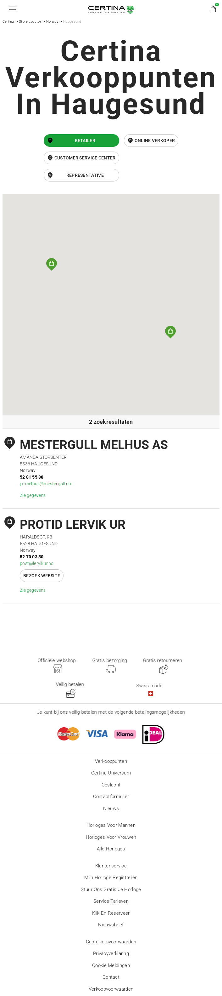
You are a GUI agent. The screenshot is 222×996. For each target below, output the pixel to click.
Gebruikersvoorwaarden (111, 942)
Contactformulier (111, 796)
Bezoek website (41, 575)
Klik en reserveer (111, 913)
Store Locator (30, 22)
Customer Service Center (85, 157)
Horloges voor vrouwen (111, 837)
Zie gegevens (33, 495)
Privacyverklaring (111, 953)
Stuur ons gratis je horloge (111, 889)
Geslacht (111, 785)
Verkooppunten (111, 761)
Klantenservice (111, 866)
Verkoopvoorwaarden (111, 989)
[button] (11, 9)
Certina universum (111, 773)
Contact (111, 977)
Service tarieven (111, 901)
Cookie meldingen (111, 965)
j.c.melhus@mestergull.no (45, 483)
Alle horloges (111, 849)
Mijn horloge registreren (110, 877)
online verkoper (155, 140)
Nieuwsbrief (111, 925)
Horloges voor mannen (111, 825)
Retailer (85, 140)
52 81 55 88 (31, 477)
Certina (8, 22)
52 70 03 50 (31, 556)
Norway (52, 22)
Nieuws (111, 808)
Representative (85, 175)
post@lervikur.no (36, 563)
